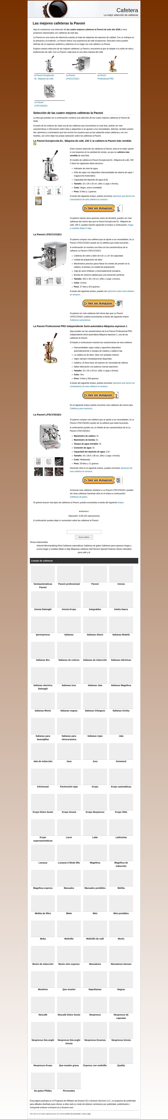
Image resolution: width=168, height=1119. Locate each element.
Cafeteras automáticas (80, 320)
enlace (120, 502)
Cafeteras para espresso (81, 408)
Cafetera (127, 10)
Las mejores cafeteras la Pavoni (59, 23)
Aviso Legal (86, 1114)
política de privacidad (73, 1114)
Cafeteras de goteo (78, 497)
